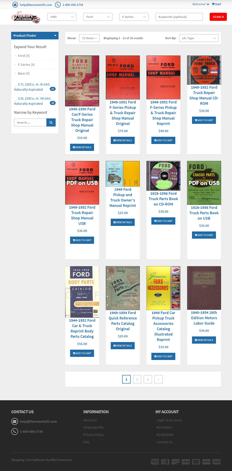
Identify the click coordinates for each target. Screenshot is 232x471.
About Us (90, 420)
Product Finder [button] (24, 35)
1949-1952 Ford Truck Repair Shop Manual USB (82, 215)
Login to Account (169, 420)
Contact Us (165, 442)
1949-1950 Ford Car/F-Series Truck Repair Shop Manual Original (82, 119)
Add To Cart (163, 140)
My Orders (164, 427)
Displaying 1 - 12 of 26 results (123, 38)
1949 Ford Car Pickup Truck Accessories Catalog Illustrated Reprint (163, 326)
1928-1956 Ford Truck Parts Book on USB (204, 213)
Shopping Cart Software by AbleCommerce (41, 460)
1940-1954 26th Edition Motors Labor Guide (204, 318)
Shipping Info (93, 427)
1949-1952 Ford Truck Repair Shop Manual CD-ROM (204, 95)
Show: (71, 38)
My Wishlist (165, 434)
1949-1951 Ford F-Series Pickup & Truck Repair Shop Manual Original (122, 112)
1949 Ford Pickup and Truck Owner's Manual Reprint (122, 197)
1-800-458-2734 (73, 5)
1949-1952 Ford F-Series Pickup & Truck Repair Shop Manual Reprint (163, 112)
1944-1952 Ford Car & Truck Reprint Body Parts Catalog (82, 328)
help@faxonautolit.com (36, 5)
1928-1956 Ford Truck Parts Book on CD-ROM (163, 199)
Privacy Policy (93, 434)
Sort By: (170, 38)
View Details (82, 147)
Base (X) (24, 73)
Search (218, 17)
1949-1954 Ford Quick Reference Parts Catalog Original (123, 320)
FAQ (86, 442)
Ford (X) (24, 55)
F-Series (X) (26, 64)
